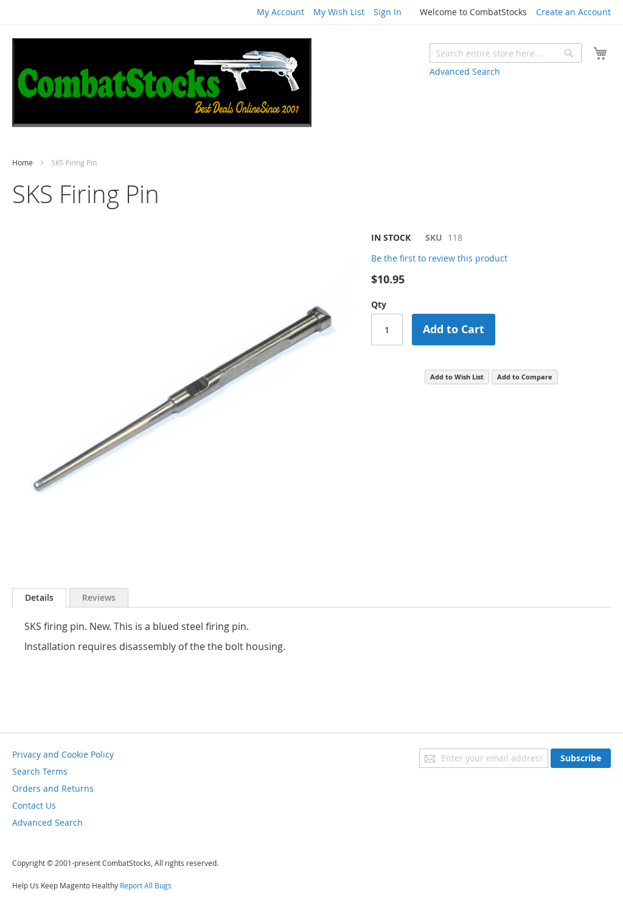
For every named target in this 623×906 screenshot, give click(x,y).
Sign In (388, 12)
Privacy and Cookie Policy (63, 754)
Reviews (99, 597)
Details (39, 597)
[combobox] (506, 53)
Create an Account (573, 12)
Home (22, 162)
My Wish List (338, 12)
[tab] (39, 597)
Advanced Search (465, 71)
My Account (280, 12)
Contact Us (34, 805)
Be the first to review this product (439, 258)
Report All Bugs (146, 885)
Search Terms (40, 771)
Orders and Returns (53, 788)
